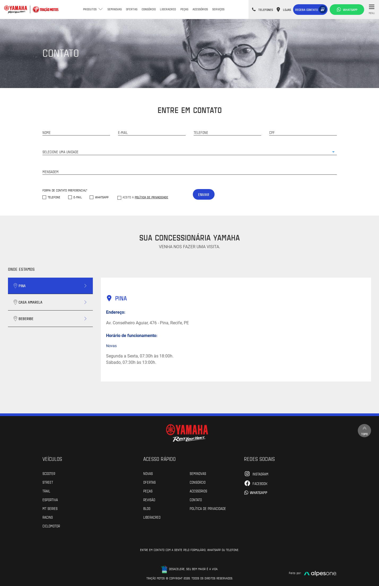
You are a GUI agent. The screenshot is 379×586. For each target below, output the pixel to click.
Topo (364, 430)
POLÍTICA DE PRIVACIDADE (208, 508)
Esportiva (50, 499)
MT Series (50, 508)
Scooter (48, 473)
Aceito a (145, 197)
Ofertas (131, 9)
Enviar (203, 194)
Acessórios (200, 9)
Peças (184, 9)
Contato (196, 499)
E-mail (77, 197)
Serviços (218, 9)
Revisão (149, 499)
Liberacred (168, 9)
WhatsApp (101, 197)
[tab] (50, 286)
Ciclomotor (51, 525)
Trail (46, 490)
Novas (148, 473)
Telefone (54, 197)
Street (47, 482)
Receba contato (306, 9)
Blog (146, 508)
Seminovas (114, 9)
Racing (47, 517)
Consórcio (149, 9)
